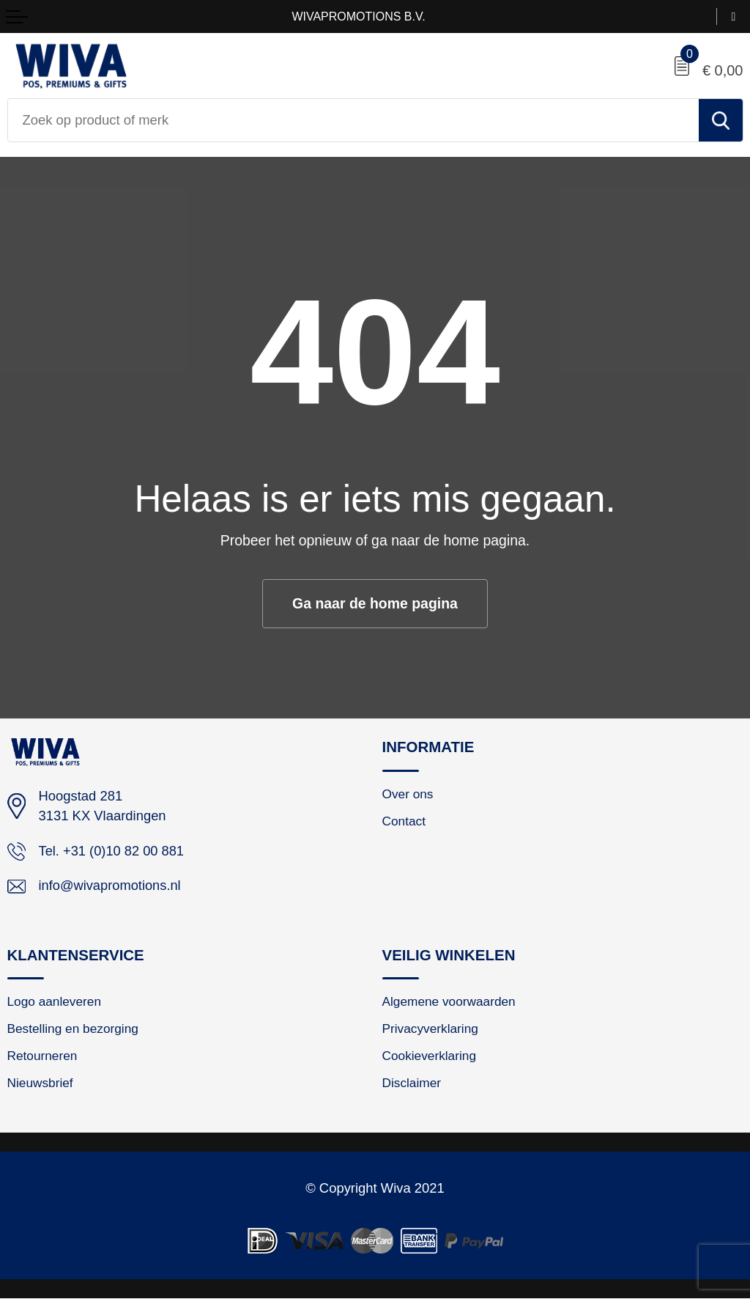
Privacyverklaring (430, 1030)
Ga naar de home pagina (375, 603)
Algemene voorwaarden (449, 1003)
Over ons (408, 794)
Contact (404, 821)
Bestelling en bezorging (73, 1030)
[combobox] (353, 120)
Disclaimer (412, 1084)
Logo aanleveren (55, 1003)
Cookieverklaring (430, 1057)
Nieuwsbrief (40, 1084)
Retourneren (42, 1057)
